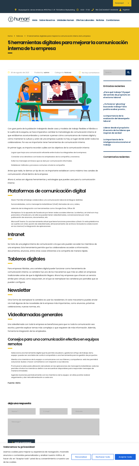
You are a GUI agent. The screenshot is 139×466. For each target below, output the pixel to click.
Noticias (100, 20)
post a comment (21, 442)
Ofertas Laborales (85, 20)
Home (10, 36)
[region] (69, 454)
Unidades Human (65, 20)
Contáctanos (113, 20)
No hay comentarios (89, 72)
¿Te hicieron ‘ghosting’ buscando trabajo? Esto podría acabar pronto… (115, 107)
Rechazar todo (103, 457)
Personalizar (81, 457)
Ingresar (124, 10)
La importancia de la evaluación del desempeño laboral (116, 118)
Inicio (34, 20)
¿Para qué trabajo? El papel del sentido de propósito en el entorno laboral (116, 95)
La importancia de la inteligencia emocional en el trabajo (117, 142)
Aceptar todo (125, 457)
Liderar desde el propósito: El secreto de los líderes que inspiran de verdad (116, 130)
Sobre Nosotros (47, 20)
